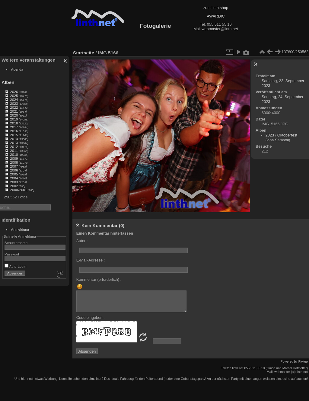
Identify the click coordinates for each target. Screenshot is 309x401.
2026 (14, 92)
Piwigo (303, 361)
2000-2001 (18, 190)
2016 (14, 131)
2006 (14, 170)
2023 (14, 103)
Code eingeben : (90, 317)
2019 (14, 119)
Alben (8, 82)
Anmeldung (20, 229)
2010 (14, 154)
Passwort (12, 254)
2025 (14, 96)
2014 (14, 139)
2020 (14, 115)
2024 (14, 99)
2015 (14, 135)
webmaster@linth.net (220, 29)
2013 (14, 143)
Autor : (82, 241)
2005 (14, 174)
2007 (14, 166)
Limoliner (94, 378)
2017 (14, 127)
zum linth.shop (215, 7)
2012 (14, 147)
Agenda (17, 69)
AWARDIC (216, 16)
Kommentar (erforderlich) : (98, 279)
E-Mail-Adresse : (90, 260)
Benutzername (16, 243)
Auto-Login (16, 266)
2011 (14, 150)
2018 (14, 123)
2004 (14, 178)
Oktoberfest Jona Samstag (281, 137)
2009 (14, 158)
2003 (14, 182)
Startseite (83, 52)
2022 (14, 107)
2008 (14, 162)
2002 (14, 186)
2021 (14, 111)
